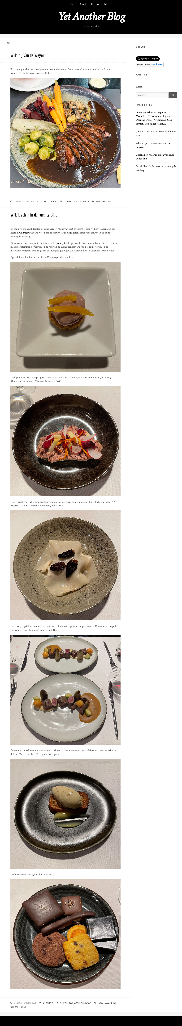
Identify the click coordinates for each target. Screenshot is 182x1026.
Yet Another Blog (91, 16)
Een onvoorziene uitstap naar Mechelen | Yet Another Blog (151, 114)
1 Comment (52, 201)
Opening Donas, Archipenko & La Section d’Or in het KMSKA (154, 121)
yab (137, 131)
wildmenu (24, 232)
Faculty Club (62, 243)
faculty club (103, 1002)
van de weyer (101, 201)
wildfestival (20, 1006)
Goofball (140, 155)
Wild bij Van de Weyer (27, 55)
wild (110, 201)
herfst (113, 1002)
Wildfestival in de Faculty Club (33, 214)
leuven (75, 201)
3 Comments (48, 1002)
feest (71, 1002)
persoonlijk (83, 201)
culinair (67, 201)
